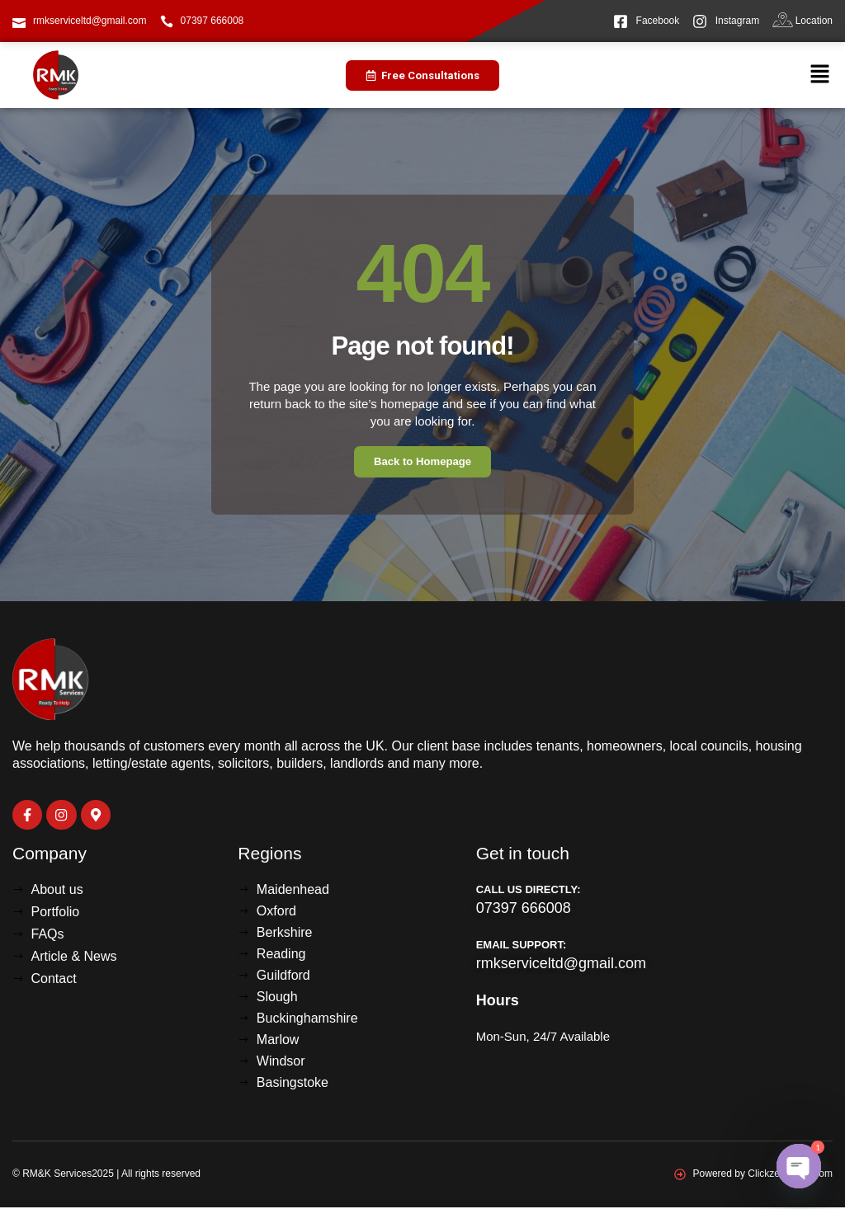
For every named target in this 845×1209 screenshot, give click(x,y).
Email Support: (521, 946)
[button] (820, 75)
